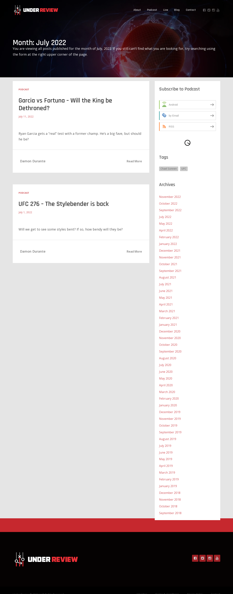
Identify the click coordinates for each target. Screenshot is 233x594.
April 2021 (166, 302)
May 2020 (165, 374)
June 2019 (166, 446)
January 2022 (168, 243)
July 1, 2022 (25, 212)
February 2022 (169, 236)
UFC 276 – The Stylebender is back (64, 204)
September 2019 (170, 426)
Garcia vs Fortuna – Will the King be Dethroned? (66, 104)
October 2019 (168, 420)
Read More (134, 161)
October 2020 (168, 341)
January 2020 (168, 400)
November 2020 (170, 334)
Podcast (152, 10)
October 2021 (168, 262)
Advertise (141, 586)
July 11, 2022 (26, 116)
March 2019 (167, 466)
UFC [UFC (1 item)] (183, 168)
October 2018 (168, 499)
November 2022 (170, 197)
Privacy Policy (195, 586)
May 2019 (165, 453)
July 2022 (165, 216)
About (137, 10)
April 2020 (166, 380)
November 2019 (170, 413)
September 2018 (170, 505)
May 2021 (165, 295)
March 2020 (167, 387)
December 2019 (169, 407)
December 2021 (169, 249)
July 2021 (165, 282)
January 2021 (168, 321)
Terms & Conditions (167, 586)
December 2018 (169, 485)
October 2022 (168, 203)
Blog (177, 10)
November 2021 (170, 256)
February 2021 (169, 315)
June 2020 (166, 367)
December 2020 (169, 328)
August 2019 (167, 433)
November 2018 (170, 492)
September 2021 (170, 269)
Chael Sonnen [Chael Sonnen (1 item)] (169, 168)
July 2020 (165, 361)
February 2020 (169, 394)
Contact (191, 10)
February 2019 (169, 472)
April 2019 (166, 459)
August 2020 (167, 354)
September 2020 (170, 348)
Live (165, 10)
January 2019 (168, 479)
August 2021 (167, 275)
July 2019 (165, 440)
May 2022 (165, 223)
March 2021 (167, 308)
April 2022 (166, 229)
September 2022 (170, 210)
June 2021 (166, 289)
